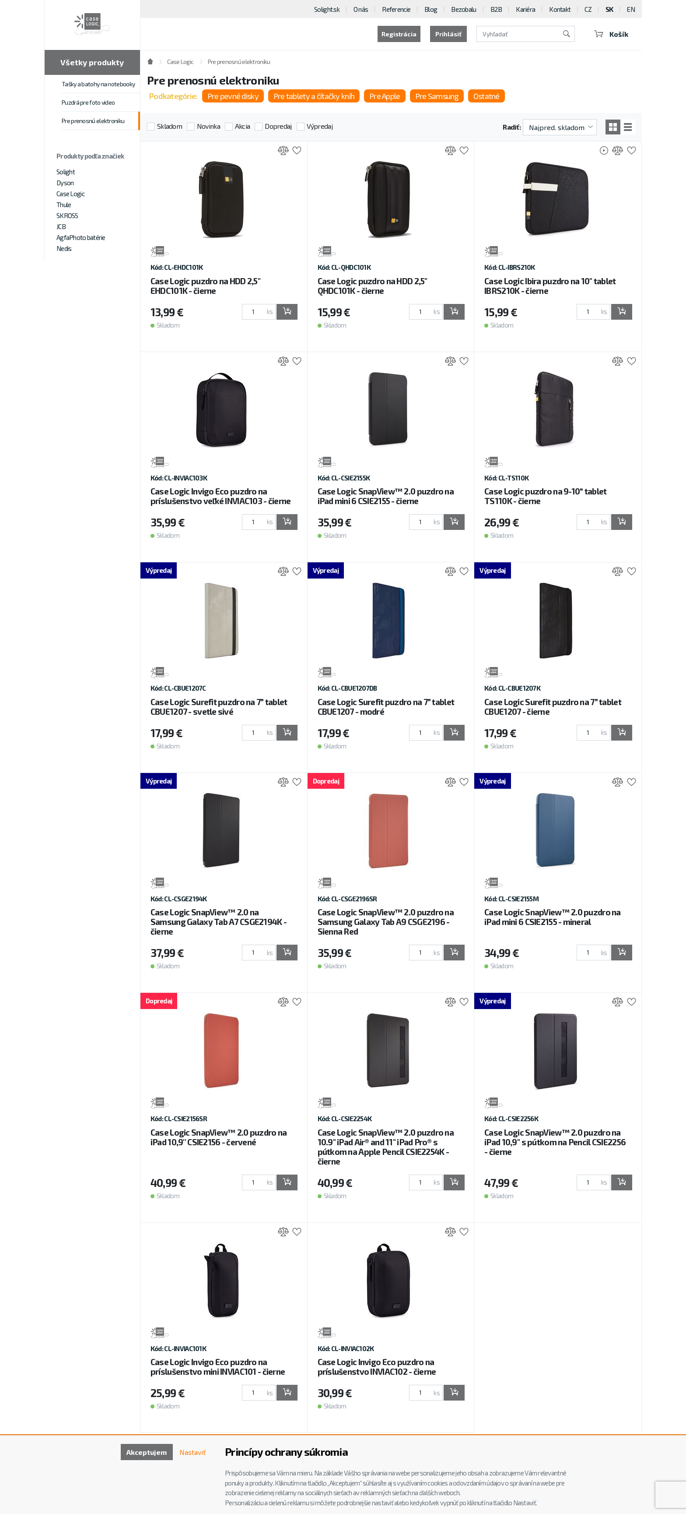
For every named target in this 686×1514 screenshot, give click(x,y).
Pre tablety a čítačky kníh (313, 96)
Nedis (63, 248)
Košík (611, 34)
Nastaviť (192, 1452)
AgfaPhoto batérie (80, 237)
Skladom (169, 126)
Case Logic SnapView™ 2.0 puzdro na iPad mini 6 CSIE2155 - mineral (552, 917)
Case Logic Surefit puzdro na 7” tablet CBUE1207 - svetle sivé (218, 706)
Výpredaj (319, 126)
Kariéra (525, 9)
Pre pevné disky (233, 96)
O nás (361, 9)
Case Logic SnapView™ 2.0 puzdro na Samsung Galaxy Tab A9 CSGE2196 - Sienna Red (386, 921)
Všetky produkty (92, 62)
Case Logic (70, 194)
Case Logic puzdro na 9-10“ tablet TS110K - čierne (545, 496)
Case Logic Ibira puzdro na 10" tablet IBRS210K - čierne (550, 286)
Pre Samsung (436, 96)
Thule (63, 204)
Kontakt (559, 9)
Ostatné (486, 96)
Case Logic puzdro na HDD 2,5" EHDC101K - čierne (205, 286)
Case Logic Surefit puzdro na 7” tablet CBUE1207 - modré (386, 706)
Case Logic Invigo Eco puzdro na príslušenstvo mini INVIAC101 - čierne (217, 1366)
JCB (61, 226)
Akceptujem (146, 1452)
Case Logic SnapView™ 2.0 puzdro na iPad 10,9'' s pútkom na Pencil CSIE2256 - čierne (555, 1142)
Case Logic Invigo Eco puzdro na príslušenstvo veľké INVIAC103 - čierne (220, 496)
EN (631, 9)
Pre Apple (384, 96)
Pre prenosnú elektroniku (93, 120)
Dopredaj (278, 126)
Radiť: (512, 127)
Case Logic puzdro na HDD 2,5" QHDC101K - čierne (372, 286)
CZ (588, 9)
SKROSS (67, 215)
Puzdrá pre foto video (88, 102)
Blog (430, 9)
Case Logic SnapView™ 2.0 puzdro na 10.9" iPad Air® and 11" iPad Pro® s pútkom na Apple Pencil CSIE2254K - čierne (386, 1146)
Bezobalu (463, 9)
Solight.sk (327, 9)
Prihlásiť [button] (448, 34)
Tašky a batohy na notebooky (98, 84)
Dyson (65, 183)
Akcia (242, 126)
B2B (496, 9)
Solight (65, 172)
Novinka (208, 126)
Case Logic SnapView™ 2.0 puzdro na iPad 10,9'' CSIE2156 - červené (218, 1137)
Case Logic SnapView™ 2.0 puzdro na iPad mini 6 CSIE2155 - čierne (386, 496)
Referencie (396, 9)
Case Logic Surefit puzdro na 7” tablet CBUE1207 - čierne (552, 706)
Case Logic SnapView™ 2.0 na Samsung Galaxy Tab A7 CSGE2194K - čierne (218, 921)
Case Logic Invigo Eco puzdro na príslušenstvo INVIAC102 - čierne (377, 1366)
